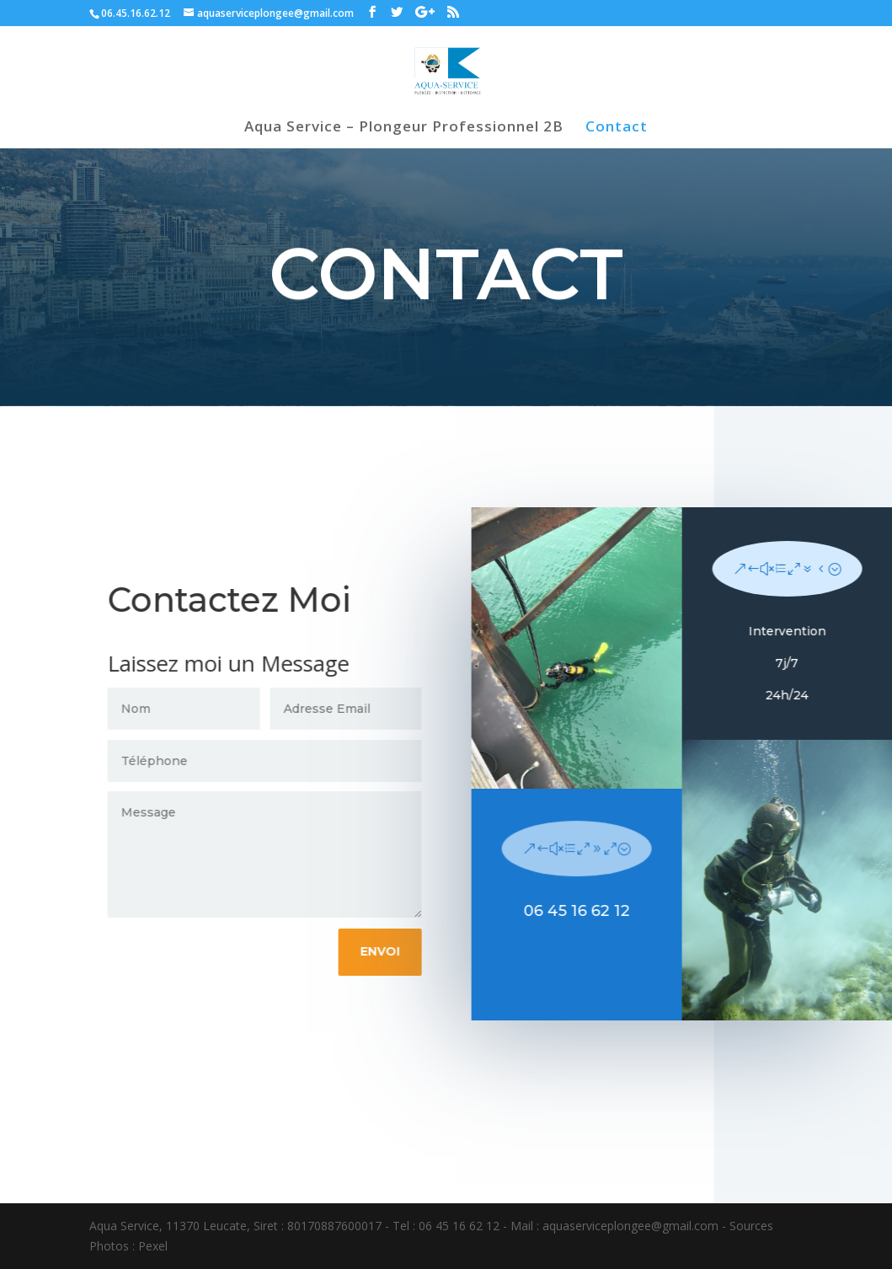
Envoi (388, 951)
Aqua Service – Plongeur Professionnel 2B (404, 128)
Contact (616, 128)
